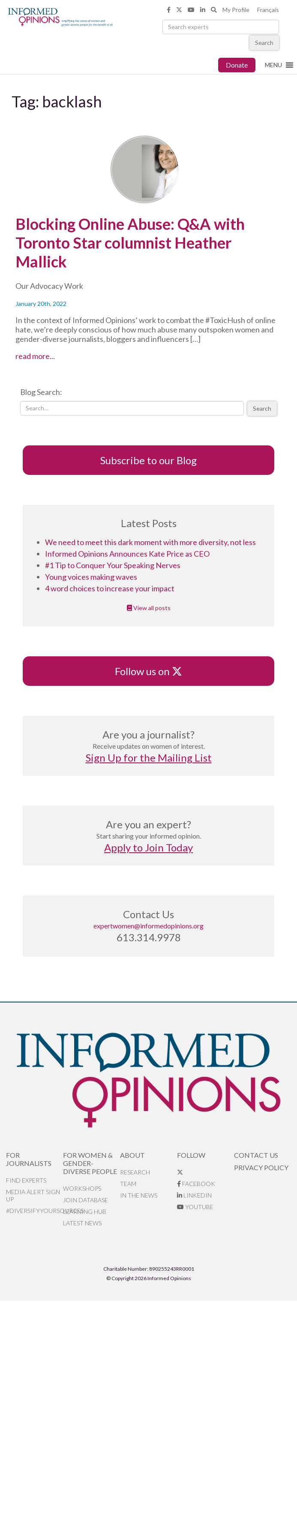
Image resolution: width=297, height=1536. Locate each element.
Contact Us (256, 1155)
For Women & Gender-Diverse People (90, 1163)
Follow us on (148, 671)
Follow (191, 1155)
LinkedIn (194, 1195)
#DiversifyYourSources (34, 1210)
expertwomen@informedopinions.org (148, 926)
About (132, 1155)
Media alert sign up (33, 1195)
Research (135, 1172)
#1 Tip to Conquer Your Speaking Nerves (112, 565)
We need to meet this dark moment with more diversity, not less (150, 542)
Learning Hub (84, 1211)
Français (268, 9)
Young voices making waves (91, 576)
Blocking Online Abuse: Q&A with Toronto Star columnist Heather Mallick (130, 242)
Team (128, 1183)
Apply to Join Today (148, 847)
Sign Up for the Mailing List (149, 757)
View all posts (149, 607)
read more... (51, 356)
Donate (237, 65)
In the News (138, 1195)
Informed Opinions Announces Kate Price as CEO (127, 553)
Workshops (82, 1188)
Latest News (82, 1223)
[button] (273, 65)
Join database (85, 1200)
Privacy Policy (261, 1167)
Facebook (196, 1183)
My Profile (235, 9)
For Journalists (28, 1159)
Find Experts (26, 1180)
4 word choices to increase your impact (109, 588)
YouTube (195, 1206)
